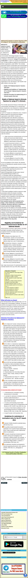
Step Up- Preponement (6, 520)
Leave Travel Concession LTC (7, 517)
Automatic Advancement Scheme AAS (9, 512)
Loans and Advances (5, 515)
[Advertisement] (14, 28)
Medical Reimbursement (6, 521)
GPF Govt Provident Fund (6, 514)
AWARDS (9, 479)
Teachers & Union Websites (7, 526)
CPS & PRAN (4, 525)
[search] (15, 537)
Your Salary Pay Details (6, 523)
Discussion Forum (5, 528)
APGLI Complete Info (5, 518)
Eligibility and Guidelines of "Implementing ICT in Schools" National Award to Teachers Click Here (15, 91)
